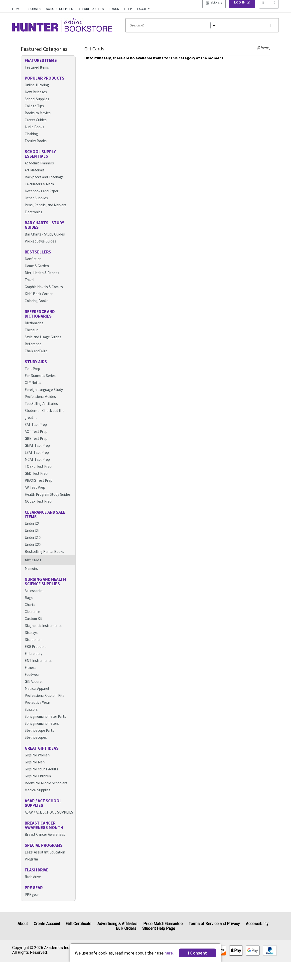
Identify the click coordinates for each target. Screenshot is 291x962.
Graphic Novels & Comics (44, 293)
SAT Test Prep (36, 431)
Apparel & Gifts (91, 9)
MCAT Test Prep (37, 466)
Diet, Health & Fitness (42, 279)
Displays (31, 639)
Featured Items (37, 73)
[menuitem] (18, 8)
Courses (33, 9)
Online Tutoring (37, 91)
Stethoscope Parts (39, 736)
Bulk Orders (126, 928)
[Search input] (202, 32)
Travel (29, 286)
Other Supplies (36, 204)
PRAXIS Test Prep (38, 486)
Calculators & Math (39, 190)
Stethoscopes (36, 743)
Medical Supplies (37, 796)
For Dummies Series (40, 382)
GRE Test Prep (36, 445)
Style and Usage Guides (43, 343)
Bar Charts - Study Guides (45, 240)
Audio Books (34, 133)
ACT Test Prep (36, 438)
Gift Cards (33, 566)
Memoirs (31, 575)
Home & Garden (37, 272)
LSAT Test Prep (37, 459)
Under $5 (32, 537)
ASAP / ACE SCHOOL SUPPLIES (49, 818)
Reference (33, 350)
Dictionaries (34, 329)
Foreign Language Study (44, 396)
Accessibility (257, 923)
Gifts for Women (37, 761)
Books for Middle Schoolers (46, 789)
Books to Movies (38, 119)
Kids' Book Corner (39, 300)
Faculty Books (36, 147)
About (22, 923)
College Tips (34, 112)
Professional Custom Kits (44, 702)
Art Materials (34, 176)
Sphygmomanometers (42, 729)
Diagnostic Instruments (43, 632)
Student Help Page (158, 928)
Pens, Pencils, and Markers (45, 211)
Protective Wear (37, 709)
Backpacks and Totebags (44, 183)
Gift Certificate (78, 923)
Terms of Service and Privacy (214, 923)
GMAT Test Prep (37, 452)
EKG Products (35, 653)
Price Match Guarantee (163, 923)
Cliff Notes (33, 389)
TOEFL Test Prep (38, 473)
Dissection (33, 646)
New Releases (36, 98)
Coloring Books (36, 307)
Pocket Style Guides (40, 247)
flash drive (33, 883)
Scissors (31, 716)
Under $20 (32, 551)
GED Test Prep (36, 480)
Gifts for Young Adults (41, 775)
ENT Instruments (38, 667)
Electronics (33, 218)
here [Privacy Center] (168, 953)
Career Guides (36, 126)
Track (114, 9)
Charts (30, 611)
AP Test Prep (35, 493)
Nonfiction (33, 265)
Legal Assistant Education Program (45, 862)
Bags (29, 604)
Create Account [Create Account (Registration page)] (47, 923)
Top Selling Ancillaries (41, 410)
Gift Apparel (33, 688)
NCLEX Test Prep (38, 507)
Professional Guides (40, 403)
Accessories (34, 597)
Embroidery (33, 660)
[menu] (269, 8)
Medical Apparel (37, 695)
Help (128, 9)
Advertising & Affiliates (117, 923)
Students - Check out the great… (44, 420)
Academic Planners (39, 169)
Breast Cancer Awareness (45, 841)
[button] (269, 8)
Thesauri (31, 336)
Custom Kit (33, 625)
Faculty (143, 9)
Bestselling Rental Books (44, 558)
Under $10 (32, 544)
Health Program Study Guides (48, 500)
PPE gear (32, 901)
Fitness (30, 674)
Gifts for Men (35, 768)
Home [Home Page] (16, 9)
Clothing (31, 140)
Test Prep (32, 375)
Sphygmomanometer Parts (45, 723)
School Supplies (59, 9)
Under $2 (32, 530)
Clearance (32, 618)
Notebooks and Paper (41, 197)
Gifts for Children (38, 782)
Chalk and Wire (36, 357)
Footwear (32, 681)
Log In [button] (214, 8)
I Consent (197, 953)
